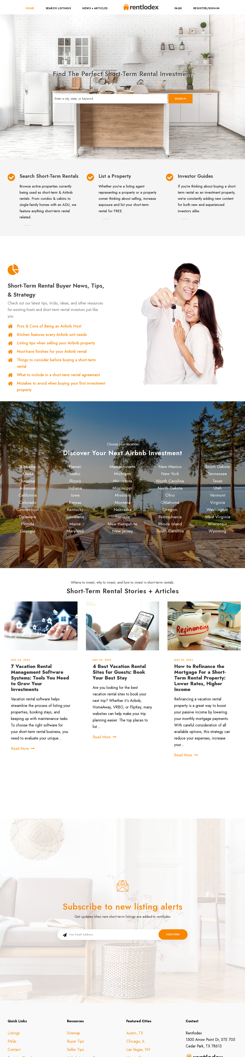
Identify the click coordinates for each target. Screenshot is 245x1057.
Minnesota (122, 481)
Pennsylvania (170, 517)
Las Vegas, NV (138, 1004)
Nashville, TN (137, 1020)
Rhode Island (170, 524)
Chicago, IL (135, 996)
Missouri (122, 495)
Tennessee (217, 474)
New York (170, 474)
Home (30, 8)
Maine (75, 524)
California (28, 495)
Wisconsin (217, 524)
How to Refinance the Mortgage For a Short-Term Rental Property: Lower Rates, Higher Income (200, 678)
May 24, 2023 (20, 660)
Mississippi (122, 488)
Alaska (27, 474)
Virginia (217, 502)
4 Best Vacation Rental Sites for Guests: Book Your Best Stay (119, 672)
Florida (27, 524)
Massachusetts (123, 466)
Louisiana (75, 517)
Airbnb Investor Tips (83, 1012)
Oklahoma (170, 502)
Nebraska (122, 509)
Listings (14, 987)
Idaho (75, 474)
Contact (14, 1004)
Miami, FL (134, 1012)
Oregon (170, 509)
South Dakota (217, 466)
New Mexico (170, 466)
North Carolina (170, 481)
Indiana (75, 488)
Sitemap (73, 987)
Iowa (75, 495)
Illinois (75, 481)
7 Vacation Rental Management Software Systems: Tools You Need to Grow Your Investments (40, 678)
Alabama (28, 466)
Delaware (27, 517)
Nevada (122, 517)
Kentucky (75, 509)
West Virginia (217, 517)
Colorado (27, 502)
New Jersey (122, 531)
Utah (217, 488)
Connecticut (27, 509)
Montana (123, 502)
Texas (217, 481)
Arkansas (28, 488)
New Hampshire (122, 524)
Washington (217, 509)
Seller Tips (75, 1004)
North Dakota (170, 488)
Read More (23, 748)
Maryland (75, 531)
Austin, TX (134, 987)
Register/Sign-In (206, 8)
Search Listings (58, 8)
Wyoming (217, 531)
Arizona (27, 481)
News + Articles (95, 8)
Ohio (170, 495)
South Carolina (170, 531)
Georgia (27, 531)
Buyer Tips (75, 996)
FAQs (178, 8)
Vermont (217, 495)
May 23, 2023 (102, 660)
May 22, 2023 (183, 660)
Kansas (75, 502)
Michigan (122, 474)
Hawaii (75, 466)
